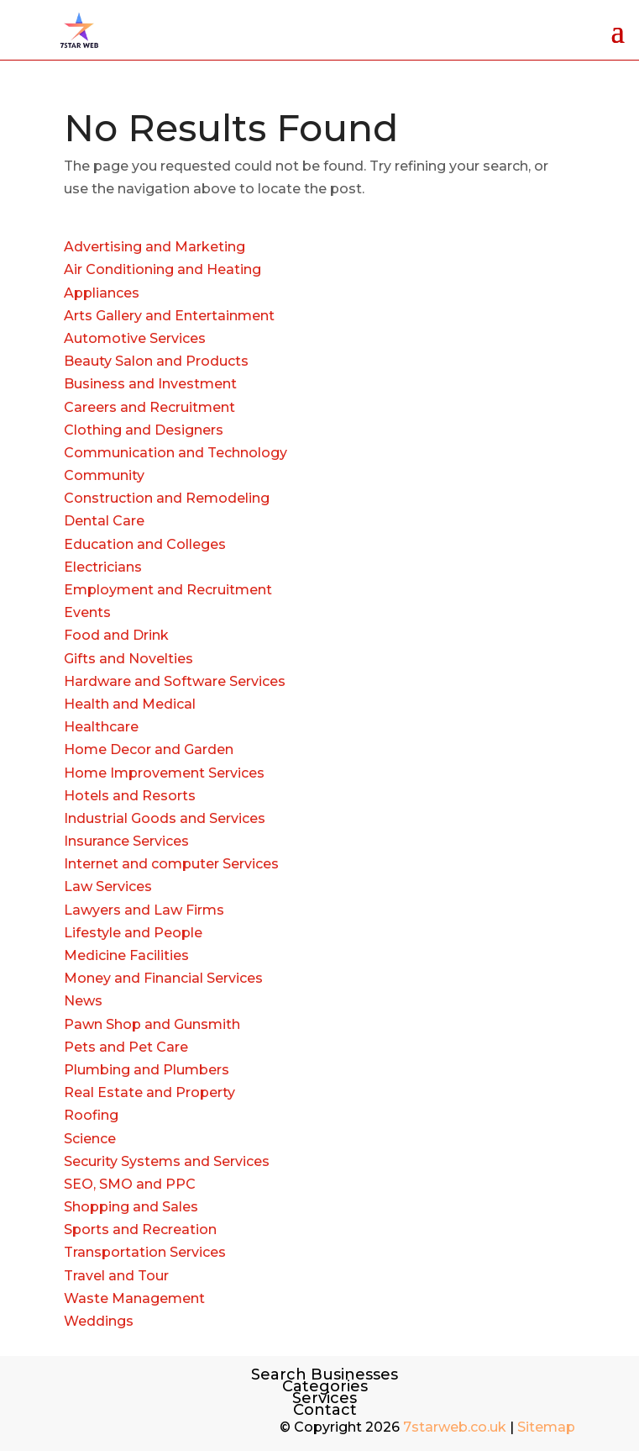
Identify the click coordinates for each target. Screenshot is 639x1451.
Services (324, 1398)
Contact (325, 1410)
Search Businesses (324, 1374)
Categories (325, 1386)
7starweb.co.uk (454, 1427)
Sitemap (546, 1427)
